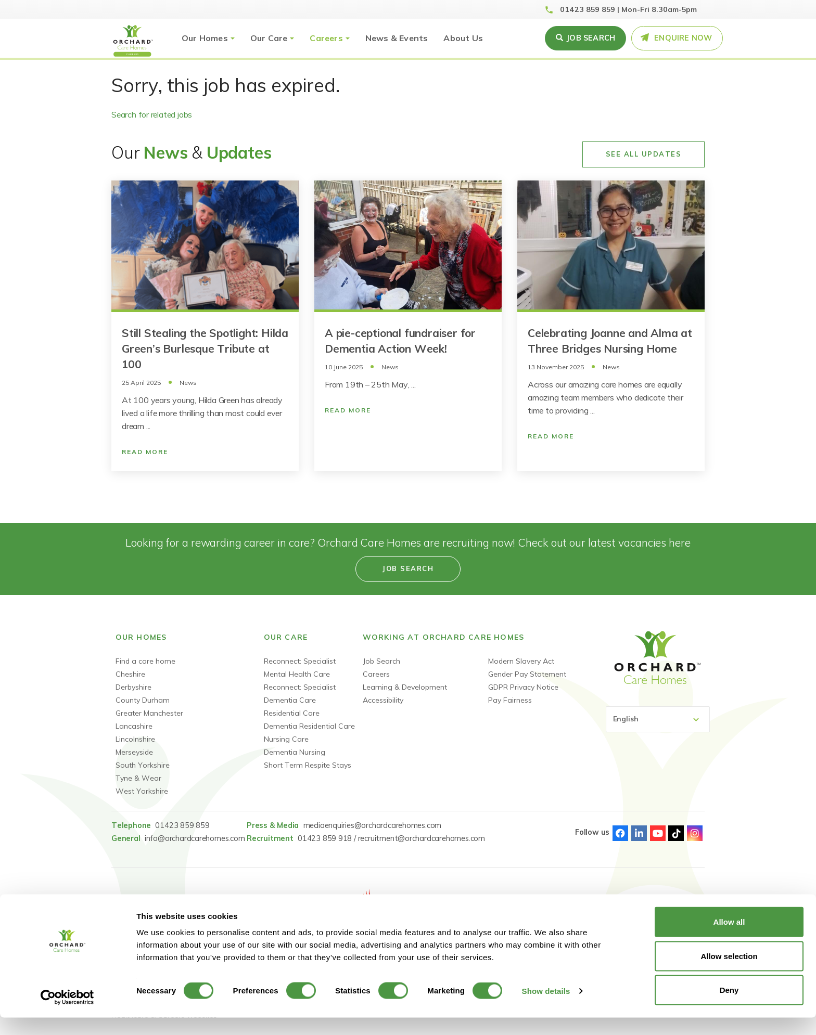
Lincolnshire (135, 739)
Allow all (729, 939)
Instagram (695, 833)
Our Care (269, 38)
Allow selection (728, 973)
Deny (729, 1007)
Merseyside (134, 752)
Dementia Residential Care (309, 726)
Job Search (381, 661)
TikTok (676, 833)
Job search (590, 38)
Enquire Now (683, 38)
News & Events (396, 38)
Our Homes (205, 38)
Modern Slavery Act (521, 661)
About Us (463, 38)
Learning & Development (405, 687)
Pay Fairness (510, 700)
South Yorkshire (143, 765)
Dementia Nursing (294, 752)
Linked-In (639, 833)
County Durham (143, 700)
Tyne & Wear (138, 778)
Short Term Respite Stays (307, 765)
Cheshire (130, 674)
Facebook (620, 833)
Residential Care (292, 713)
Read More (145, 452)
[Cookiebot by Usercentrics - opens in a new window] (67, 1015)
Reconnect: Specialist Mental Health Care (300, 667)
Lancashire (134, 726)
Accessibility (383, 700)
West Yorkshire (142, 791)
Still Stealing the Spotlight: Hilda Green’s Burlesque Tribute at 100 (205, 348)
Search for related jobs (151, 114)
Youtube (658, 833)
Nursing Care (286, 739)
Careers (326, 38)
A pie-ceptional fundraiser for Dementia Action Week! (400, 340)
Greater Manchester (149, 713)
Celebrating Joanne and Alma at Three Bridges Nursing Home (610, 340)
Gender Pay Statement (527, 674)
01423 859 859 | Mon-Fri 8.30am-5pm (628, 9)
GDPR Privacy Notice (523, 687)
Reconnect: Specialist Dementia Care (300, 693)
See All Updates (644, 154)
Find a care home (145, 661)
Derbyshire (133, 687)
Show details (546, 1008)
